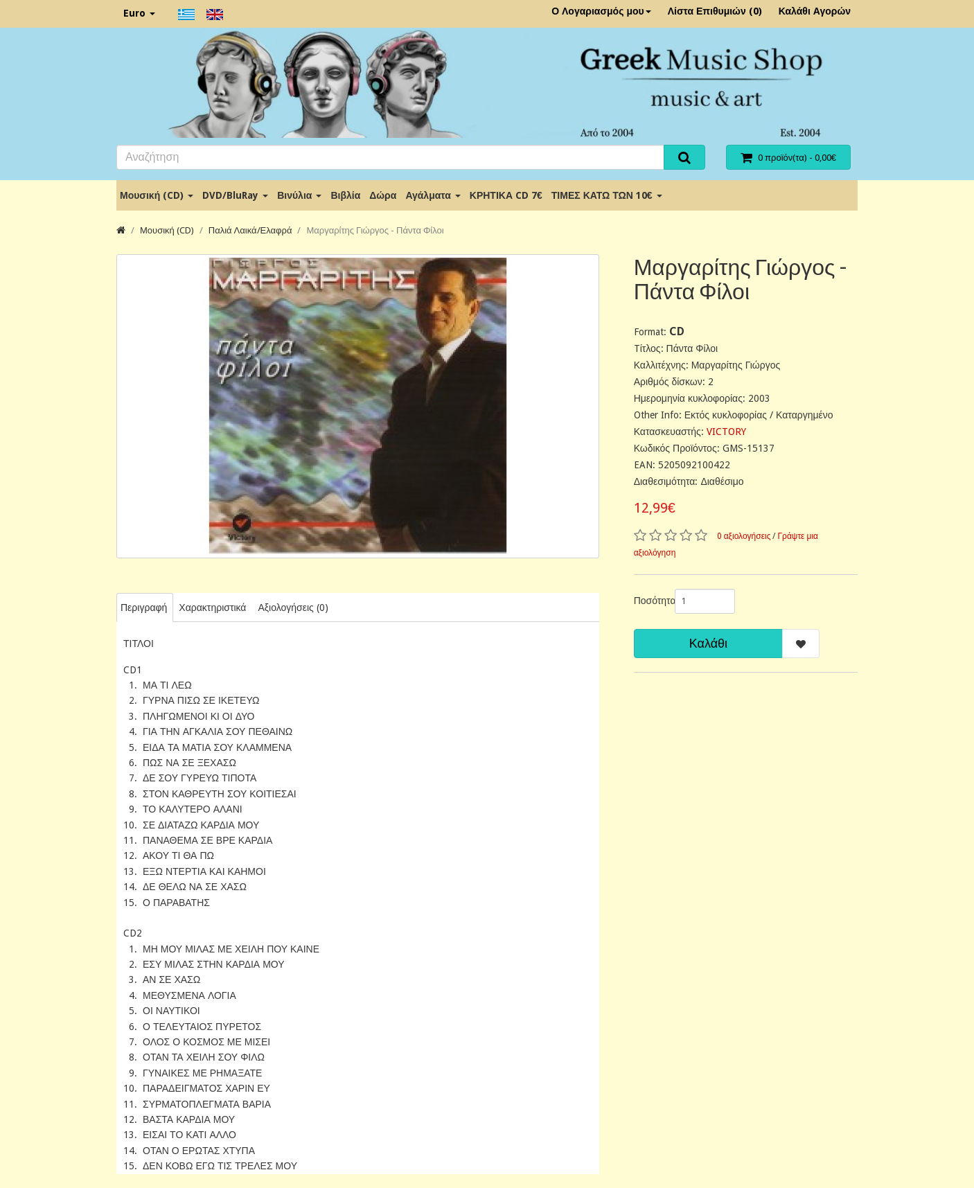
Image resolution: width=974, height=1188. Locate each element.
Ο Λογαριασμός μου (601, 11)
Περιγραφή (144, 607)
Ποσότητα (649, 600)
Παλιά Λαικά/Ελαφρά (250, 230)
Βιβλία (345, 195)
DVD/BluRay (235, 195)
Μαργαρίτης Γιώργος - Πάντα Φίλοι (374, 230)
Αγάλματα (432, 195)
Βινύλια (299, 195)
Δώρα (382, 195)
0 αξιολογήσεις (744, 536)
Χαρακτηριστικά (212, 607)
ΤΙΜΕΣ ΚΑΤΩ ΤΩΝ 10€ (606, 195)
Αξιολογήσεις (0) (293, 607)
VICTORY (726, 431)
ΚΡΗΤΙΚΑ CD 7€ (506, 195)
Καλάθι (708, 643)
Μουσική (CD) (156, 195)
